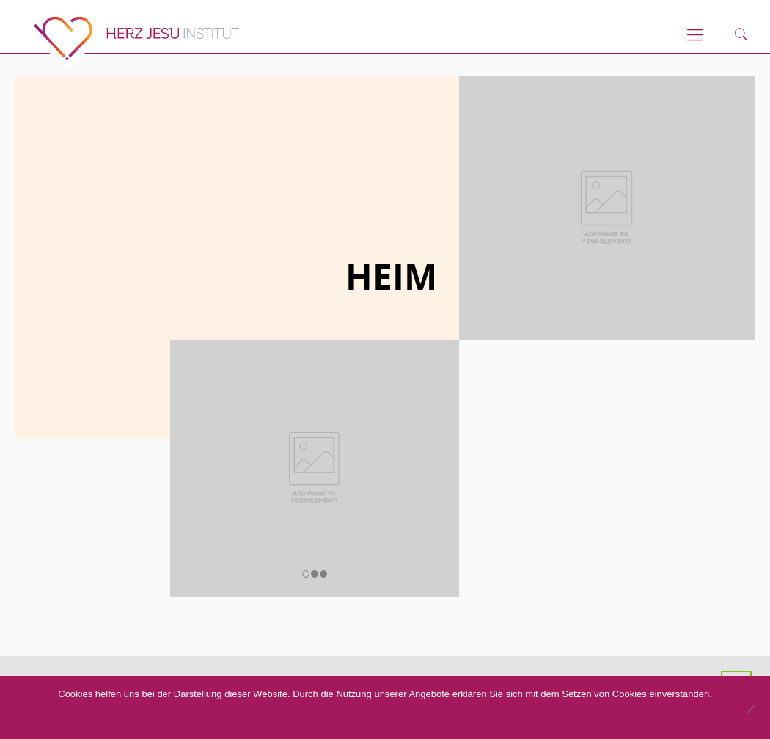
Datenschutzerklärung (433, 721)
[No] (750, 709)
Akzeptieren (322, 721)
